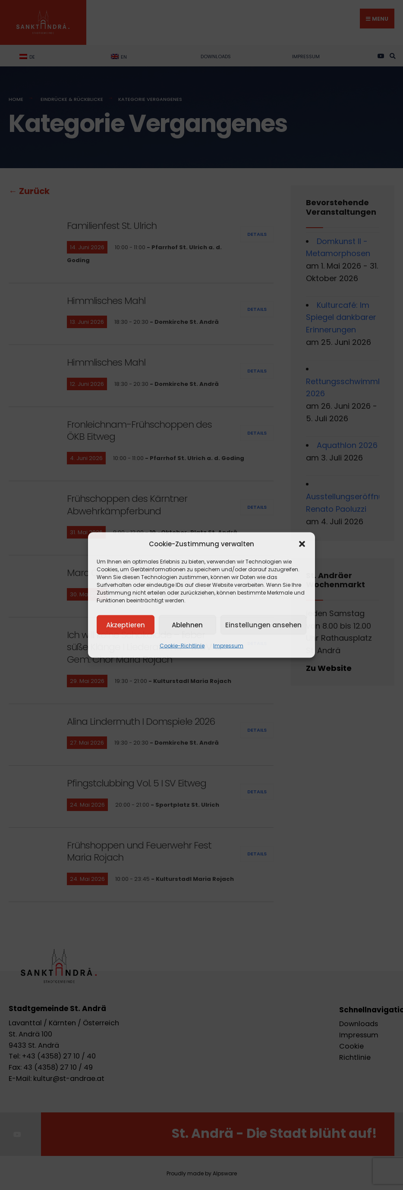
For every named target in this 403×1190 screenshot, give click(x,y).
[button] (302, 544)
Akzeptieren (125, 624)
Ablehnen (187, 624)
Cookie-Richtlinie (182, 645)
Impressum (228, 645)
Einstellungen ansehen (263, 624)
